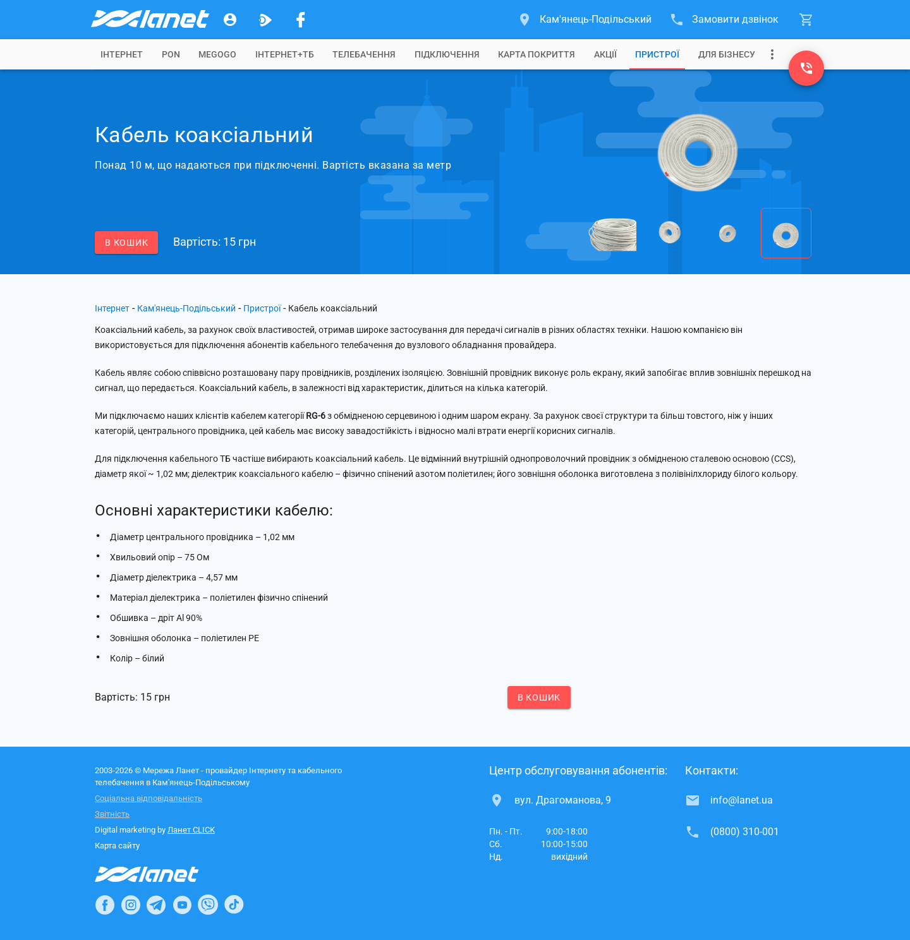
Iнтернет (121, 54)
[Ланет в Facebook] (105, 905)
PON (171, 54)
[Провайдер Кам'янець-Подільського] (149, 19)
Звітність (112, 814)
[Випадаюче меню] (772, 54)
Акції (605, 54)
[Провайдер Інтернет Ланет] (161, 874)
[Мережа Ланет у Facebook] (300, 19)
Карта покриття (536, 54)
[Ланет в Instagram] (131, 905)
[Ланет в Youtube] (182, 905)
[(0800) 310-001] (806, 68)
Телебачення (364, 54)
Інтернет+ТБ (284, 54)
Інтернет (112, 308)
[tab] (122, 54)
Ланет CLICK (191, 830)
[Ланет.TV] (265, 19)
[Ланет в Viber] (208, 905)
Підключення (447, 54)
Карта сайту (117, 845)
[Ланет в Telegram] (156, 905)
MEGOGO (217, 54)
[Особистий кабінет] (230, 19)
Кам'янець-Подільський (186, 308)
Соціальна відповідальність (148, 798)
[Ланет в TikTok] (234, 905)
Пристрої (657, 54)
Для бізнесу (726, 54)
